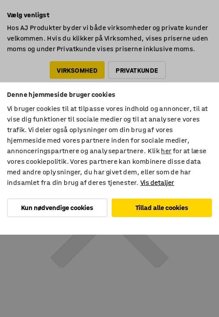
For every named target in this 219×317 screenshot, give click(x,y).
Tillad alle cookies (161, 207)
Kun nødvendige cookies (57, 207)
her (166, 151)
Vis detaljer (157, 182)
